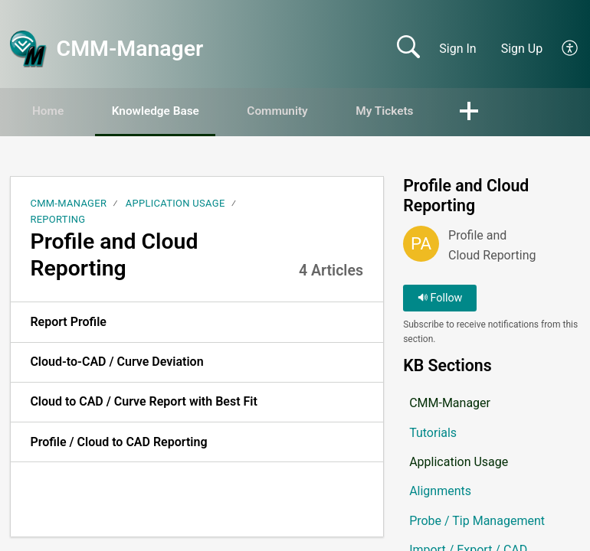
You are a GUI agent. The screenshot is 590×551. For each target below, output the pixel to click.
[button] (570, 49)
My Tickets (414, 111)
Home (53, 111)
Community (300, 111)
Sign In (457, 48)
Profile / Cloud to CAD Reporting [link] (118, 442)
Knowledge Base (169, 111)
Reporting (57, 220)
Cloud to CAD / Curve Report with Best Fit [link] (143, 402)
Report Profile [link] (68, 322)
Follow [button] (440, 298)
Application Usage (175, 204)
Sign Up (522, 48)
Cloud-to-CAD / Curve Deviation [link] (116, 362)
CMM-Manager (68, 204)
